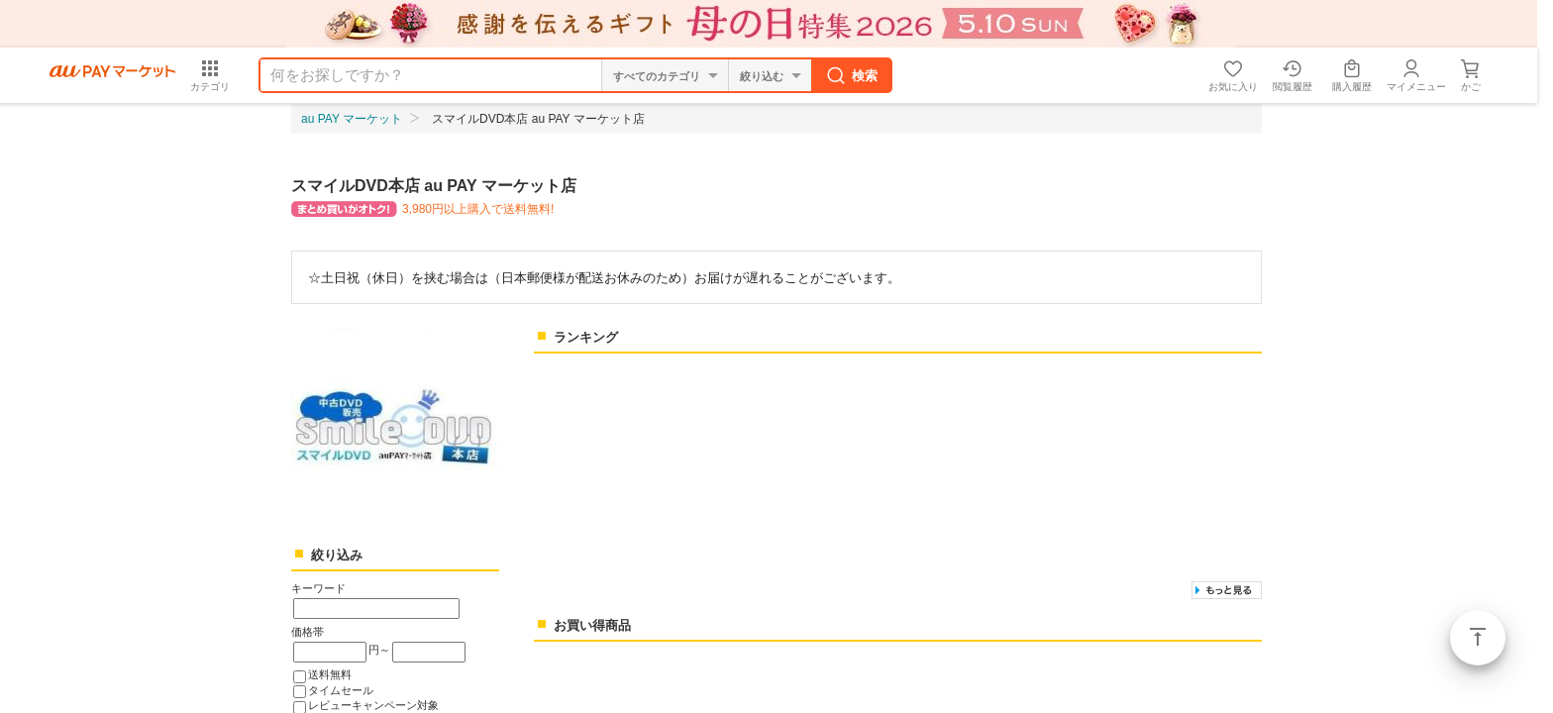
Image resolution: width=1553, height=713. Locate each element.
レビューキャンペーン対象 (373, 705)
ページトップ (1477, 637)
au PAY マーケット (351, 119)
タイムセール (340, 690)
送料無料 (330, 674)
